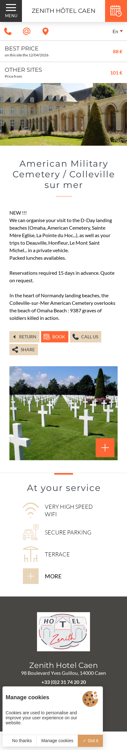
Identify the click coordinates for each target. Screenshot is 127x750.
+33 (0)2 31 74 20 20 (63, 682)
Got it (90, 740)
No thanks (19, 740)
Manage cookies (57, 740)
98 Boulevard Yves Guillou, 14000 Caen (63, 673)
